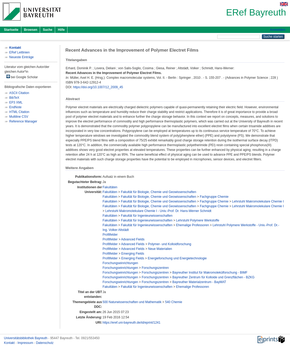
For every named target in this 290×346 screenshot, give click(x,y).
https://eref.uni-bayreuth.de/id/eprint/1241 (131, 322)
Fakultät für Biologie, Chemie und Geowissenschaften (158, 192)
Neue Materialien (160, 249)
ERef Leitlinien (19, 52)
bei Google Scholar (22, 77)
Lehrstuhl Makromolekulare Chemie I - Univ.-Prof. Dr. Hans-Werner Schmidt (158, 211)
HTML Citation (19, 112)
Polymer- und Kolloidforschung (169, 244)
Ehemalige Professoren (192, 225)
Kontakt (10, 343)
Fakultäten (110, 187)
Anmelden (277, 30)
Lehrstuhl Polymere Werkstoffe (197, 220)
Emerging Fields (132, 253)
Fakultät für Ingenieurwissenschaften (146, 216)
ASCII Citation (19, 93)
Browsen (30, 30)
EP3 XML (16, 102)
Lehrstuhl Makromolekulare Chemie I (258, 201)
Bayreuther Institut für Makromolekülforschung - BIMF (210, 272)
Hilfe (61, 30)
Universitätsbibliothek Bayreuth (26, 338)
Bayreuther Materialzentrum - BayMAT (199, 282)
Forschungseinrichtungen (120, 263)
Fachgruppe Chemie (214, 197)
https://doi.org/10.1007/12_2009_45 (98, 87)
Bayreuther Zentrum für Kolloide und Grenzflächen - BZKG (213, 277)
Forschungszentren (155, 268)
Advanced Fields (132, 239)
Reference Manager (23, 121)
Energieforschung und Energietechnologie (177, 258)
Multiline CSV (18, 116)
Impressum (25, 343)
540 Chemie (173, 302)
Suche (47, 30)
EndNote (15, 107)
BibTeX (14, 98)
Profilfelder (110, 234)
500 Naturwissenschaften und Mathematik (132, 302)
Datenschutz (45, 343)
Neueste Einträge (21, 57)
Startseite (11, 30)
